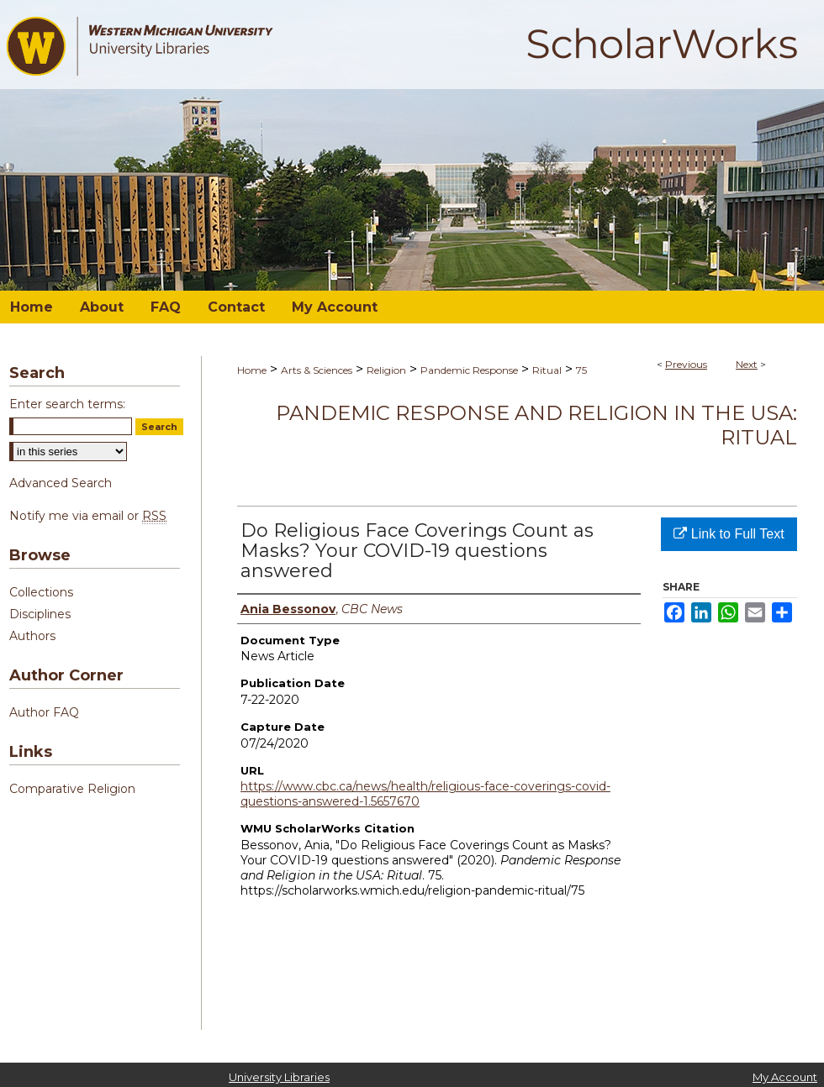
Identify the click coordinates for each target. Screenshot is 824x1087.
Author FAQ (44, 712)
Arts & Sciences (316, 370)
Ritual (547, 370)
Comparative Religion (72, 788)
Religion (386, 370)
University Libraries (279, 1077)
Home (252, 370)
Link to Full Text (728, 534)
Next (747, 364)
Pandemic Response (469, 370)
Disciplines (40, 614)
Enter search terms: (67, 404)
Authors (32, 635)
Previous (686, 364)
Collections (41, 592)
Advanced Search (60, 483)
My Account (785, 1077)
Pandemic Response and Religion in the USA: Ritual (536, 425)
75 (581, 370)
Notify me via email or (87, 515)
